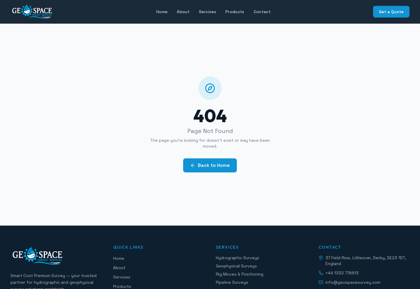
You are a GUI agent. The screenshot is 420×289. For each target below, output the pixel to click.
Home (161, 11)
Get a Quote (391, 11)
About (183, 11)
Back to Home (210, 165)
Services (207, 11)
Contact (262, 11)
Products (234, 11)
